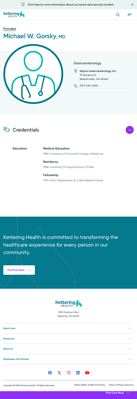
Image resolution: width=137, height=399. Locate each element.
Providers (9, 29)
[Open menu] (131, 15)
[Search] (118, 15)
